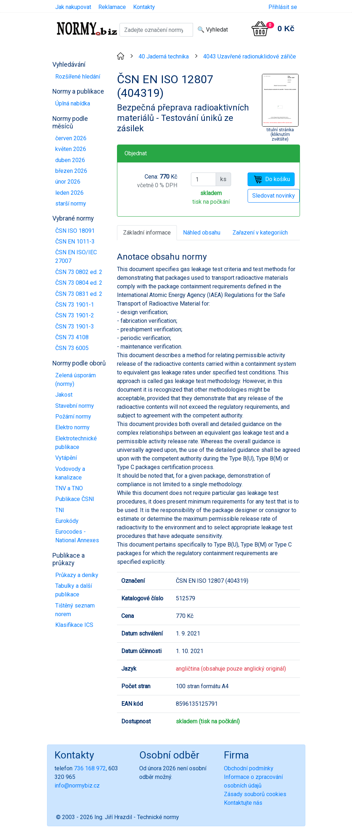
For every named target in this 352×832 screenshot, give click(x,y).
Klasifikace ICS (74, 624)
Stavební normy (74, 405)
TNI (59, 510)
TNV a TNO (69, 488)
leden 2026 (69, 192)
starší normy (70, 203)
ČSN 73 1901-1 (74, 304)
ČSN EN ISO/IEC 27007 (76, 256)
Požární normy (73, 416)
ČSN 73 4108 (72, 337)
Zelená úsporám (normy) (75, 379)
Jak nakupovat (73, 7)
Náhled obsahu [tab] (201, 232)
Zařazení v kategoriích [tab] (260, 232)
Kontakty (144, 7)
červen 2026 (70, 138)
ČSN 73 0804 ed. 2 (78, 282)
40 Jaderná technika (164, 56)
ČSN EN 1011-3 (75, 241)
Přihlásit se (282, 7)
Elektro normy (72, 427)
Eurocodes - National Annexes (77, 536)
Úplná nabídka (72, 103)
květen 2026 (70, 149)
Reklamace (112, 7)
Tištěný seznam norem (75, 610)
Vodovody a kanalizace (70, 473)
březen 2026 (71, 170)
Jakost (63, 394)
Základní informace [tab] (147, 232)
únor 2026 (67, 181)
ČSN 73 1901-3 (74, 326)
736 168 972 (90, 768)
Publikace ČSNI (74, 499)
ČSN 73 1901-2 (74, 315)
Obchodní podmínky (248, 768)
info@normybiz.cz (77, 785)
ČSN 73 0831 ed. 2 (78, 293)
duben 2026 (70, 160)
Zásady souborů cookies (255, 794)
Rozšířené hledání (77, 76)
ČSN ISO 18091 (75, 230)
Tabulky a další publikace (73, 590)
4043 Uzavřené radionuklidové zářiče (249, 56)
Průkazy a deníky (76, 575)
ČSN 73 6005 (72, 348)
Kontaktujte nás (243, 802)
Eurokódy (67, 520)
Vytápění (66, 457)
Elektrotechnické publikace (76, 442)
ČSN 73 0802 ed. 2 (78, 272)
